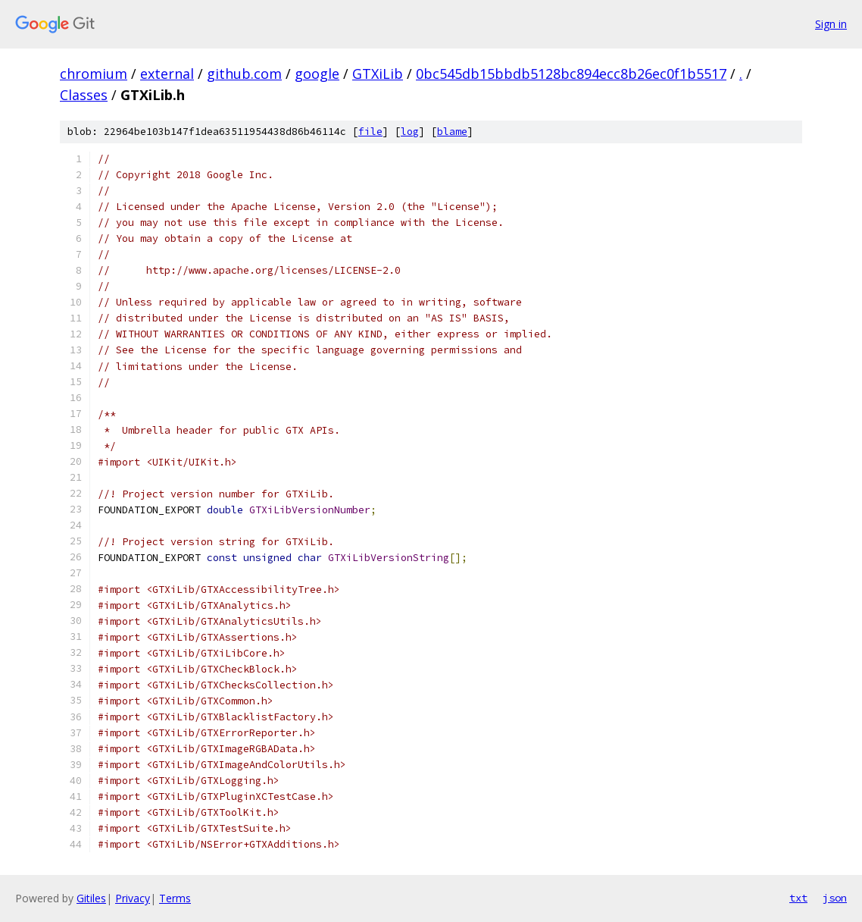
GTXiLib (377, 73)
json (835, 898)
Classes (84, 95)
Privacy (132, 898)
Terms (175, 898)
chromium (93, 73)
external (167, 73)
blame (452, 131)
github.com (244, 73)
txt (798, 898)
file (370, 131)
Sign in (831, 24)
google (317, 73)
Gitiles (91, 898)
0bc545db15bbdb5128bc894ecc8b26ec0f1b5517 (571, 73)
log (410, 131)
